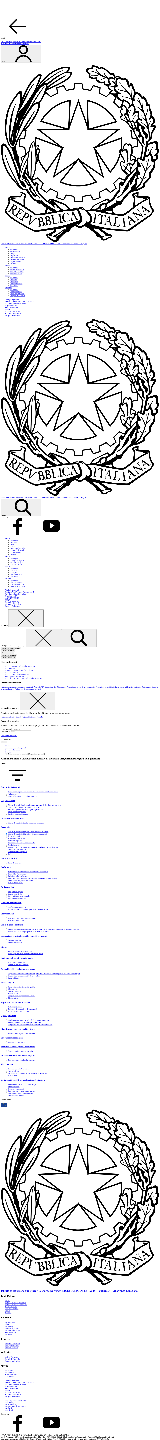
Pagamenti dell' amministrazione (15, 1002)
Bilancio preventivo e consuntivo (20, 951)
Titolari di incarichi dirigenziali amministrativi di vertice (28, 832)
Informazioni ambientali (12, 1038)
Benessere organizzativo (17, 1089)
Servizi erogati (7, 982)
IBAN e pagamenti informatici (19, 1011)
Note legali (9, 1410)
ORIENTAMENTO (12, 307)
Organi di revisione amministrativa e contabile (24, 976)
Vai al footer (36, 42)
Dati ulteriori (12, 1075)
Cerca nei (7, 653)
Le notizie (13, 280)
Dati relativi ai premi (15, 883)
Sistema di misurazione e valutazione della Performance (28, 872)
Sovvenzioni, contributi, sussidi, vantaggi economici (24, 936)
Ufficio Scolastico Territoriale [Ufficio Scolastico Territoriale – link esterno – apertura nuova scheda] (16, 1305)
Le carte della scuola (17, 260)
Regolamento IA (11, 305)
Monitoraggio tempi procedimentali (21, 1093)
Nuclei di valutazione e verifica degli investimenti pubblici (29, 1020)
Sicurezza (4, 689)
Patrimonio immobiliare (16, 962)
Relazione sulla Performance (18, 876)
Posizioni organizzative (16, 838)
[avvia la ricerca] (78, 638)
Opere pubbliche (8, 1015)
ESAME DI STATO (12, 311)
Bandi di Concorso (9, 858)
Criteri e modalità (14, 940)
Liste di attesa (13, 998)
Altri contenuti (7, 1064)
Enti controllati (7, 887)
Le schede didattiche (17, 294)
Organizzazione (15, 262)
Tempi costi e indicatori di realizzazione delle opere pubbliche (30, 1025)
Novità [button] (7, 276)
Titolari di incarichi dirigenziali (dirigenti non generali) (27, 834)
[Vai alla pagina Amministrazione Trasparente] (16, 748)
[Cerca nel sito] (21, 507)
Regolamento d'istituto (150, 687)
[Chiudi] (26, 618)
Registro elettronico (134, 687)
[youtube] (51, 534)
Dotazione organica (15, 841)
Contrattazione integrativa (17, 852)
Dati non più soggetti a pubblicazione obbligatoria (23, 1080)
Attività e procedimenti (11, 902)
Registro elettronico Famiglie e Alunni (19, 670)
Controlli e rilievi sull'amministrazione (18, 969)
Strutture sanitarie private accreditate (18, 1047)
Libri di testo (10, 668)
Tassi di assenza (13, 845)
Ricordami (7, 740)
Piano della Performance (17, 874)
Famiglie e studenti (17, 272)
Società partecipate (15, 894)
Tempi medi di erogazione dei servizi (21, 996)
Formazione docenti (103, 687)
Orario (84, 687)
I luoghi (12, 254)
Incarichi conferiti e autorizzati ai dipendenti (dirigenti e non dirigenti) (33, 847)
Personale (5, 827)
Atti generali (12, 794)
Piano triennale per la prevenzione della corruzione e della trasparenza (33, 792)
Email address (6, 729)
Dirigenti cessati (14, 836)
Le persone (14, 256)
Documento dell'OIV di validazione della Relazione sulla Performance (33, 878)
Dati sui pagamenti (15, 1007)
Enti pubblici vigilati (15, 892)
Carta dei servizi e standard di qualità (21, 987)
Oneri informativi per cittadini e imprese (22, 796)
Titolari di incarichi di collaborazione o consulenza (26, 823)
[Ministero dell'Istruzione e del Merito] (15, 44)
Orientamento (61, 687)
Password (4, 732)
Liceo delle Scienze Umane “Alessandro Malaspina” (24, 678)
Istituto (3, 687)
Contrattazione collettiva (17, 849)
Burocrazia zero (13, 1087)
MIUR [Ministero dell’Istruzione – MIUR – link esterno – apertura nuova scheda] (7, 1301)
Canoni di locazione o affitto (18, 965)
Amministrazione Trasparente (16, 1400)
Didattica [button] (8, 288)
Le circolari (14, 282)
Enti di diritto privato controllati (19, 896)
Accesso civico (13, 1071)
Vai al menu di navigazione (22, 42)
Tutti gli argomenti (12, 299)
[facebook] (17, 534)
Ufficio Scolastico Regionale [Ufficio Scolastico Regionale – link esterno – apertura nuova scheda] (15, 1303)
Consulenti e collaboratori (12, 818)
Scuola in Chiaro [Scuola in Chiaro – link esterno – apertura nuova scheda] (11, 1307)
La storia (13, 264)
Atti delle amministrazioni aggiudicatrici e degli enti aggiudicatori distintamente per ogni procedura (43, 929)
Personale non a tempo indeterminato (21, 843)
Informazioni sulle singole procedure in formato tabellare (28, 931)
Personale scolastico (17, 270)
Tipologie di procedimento (17, 907)
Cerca (3, 646)
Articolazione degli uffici (17, 812)
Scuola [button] (7, 248)
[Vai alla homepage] (80, 242)
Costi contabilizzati (15, 991)
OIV (9, 854)
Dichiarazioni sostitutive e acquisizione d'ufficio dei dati (28, 909)
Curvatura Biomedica (13, 313)
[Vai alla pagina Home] (7, 746)
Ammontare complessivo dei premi (20, 881)
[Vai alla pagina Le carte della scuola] (12, 750)
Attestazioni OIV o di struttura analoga (22, 1084)
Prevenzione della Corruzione (18, 1069)
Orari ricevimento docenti (14, 676)
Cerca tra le (8, 650)
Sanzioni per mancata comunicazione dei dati (24, 807)
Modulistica (91, 687)
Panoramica (14, 250)
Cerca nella (9, 655)
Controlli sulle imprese (16, 1096)
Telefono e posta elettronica (18, 814)
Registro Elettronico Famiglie (32, 717)
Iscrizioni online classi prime (15, 303)
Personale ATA (39, 687)
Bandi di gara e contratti (12, 925)
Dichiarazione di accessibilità (15, 1406)
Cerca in (8, 657)
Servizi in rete (13, 994)
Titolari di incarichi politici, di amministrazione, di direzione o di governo (34, 805)
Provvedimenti (7, 914)
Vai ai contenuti (6, 42)
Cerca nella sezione (11, 648)
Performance (6, 867)
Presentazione (15, 252)
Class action (12, 989)
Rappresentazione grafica (17, 898)
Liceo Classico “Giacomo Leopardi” (18, 674)
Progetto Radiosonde (12, 315)
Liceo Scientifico (11, 672)
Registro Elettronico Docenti (11, 717)
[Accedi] (21, 53)
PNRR (7, 309)
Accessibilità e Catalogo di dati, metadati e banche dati (27, 1073)
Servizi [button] (7, 266)
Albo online (14, 286)
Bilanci (4, 947)
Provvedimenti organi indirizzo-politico (22, 918)
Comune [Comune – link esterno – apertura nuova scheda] (8, 1313)
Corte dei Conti (13, 978)
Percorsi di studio (16, 274)
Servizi (53, 687)
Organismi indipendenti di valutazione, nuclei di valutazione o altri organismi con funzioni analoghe (44, 974)
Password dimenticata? (9, 736)
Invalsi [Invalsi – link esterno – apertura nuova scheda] (7, 1311)
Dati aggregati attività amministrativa (21, 1091)
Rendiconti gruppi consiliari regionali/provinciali (25, 809)
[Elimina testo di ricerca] (43, 638)
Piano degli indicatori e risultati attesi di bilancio (25, 954)
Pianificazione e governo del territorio (18, 1029)
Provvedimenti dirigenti (16, 920)
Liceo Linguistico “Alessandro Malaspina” (20, 666)
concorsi (38, 689)
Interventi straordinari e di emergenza (18, 1055)
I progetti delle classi (17, 296)
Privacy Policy (10, 1404)
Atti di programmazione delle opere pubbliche (24, 1022)
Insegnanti (29, 687)
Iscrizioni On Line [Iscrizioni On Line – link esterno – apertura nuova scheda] (11, 1309)
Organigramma (29, 689)
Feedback (8, 1408)
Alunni (22, 687)
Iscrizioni (123, 687)
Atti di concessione (15, 943)
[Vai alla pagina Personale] (8, 752)
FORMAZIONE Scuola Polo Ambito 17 (19, 301)
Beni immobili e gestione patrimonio (17, 958)
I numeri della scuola (17, 258)
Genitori (48, 687)
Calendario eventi (16, 284)
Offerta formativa (16, 292)
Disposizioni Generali (10, 787)
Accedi (4, 742)
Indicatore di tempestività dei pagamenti (22, 1009)
